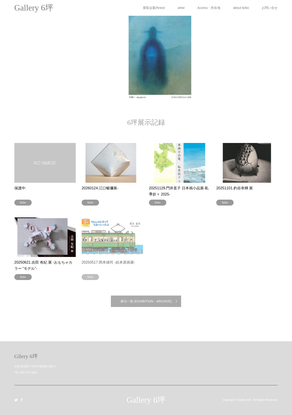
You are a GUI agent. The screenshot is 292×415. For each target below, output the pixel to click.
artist (181, 8)
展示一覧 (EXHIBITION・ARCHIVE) (146, 301)
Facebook (21, 400)
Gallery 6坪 (146, 399)
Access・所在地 (208, 8)
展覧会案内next (154, 8)
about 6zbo (241, 8)
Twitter (16, 400)
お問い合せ (270, 8)
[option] (146, 50)
